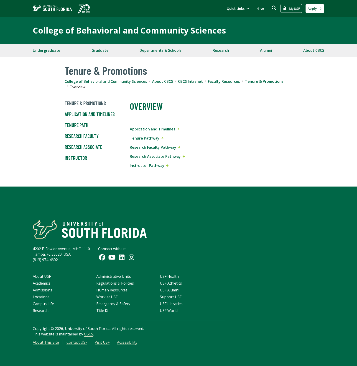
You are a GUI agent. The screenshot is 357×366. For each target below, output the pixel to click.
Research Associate (83, 147)
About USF (42, 276)
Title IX (102, 310)
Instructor (76, 158)
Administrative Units (113, 276)
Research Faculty (82, 136)
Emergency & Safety (113, 303)
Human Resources (112, 290)
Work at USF (106, 296)
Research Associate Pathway (157, 156)
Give (260, 8)
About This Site (46, 342)
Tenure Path (76, 125)
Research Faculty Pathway (155, 147)
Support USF (170, 296)
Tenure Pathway (146, 138)
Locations (41, 296)
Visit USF (102, 342)
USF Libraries (171, 303)
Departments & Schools (160, 50)
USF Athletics (171, 283)
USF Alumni (169, 290)
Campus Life (43, 303)
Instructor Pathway (149, 165)
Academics (41, 283)
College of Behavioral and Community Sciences (129, 30)
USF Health (169, 276)
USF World (169, 310)
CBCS (88, 334)
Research (221, 50)
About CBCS (313, 50)
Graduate (100, 50)
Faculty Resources (224, 81)
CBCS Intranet (190, 81)
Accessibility (127, 342)
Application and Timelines (90, 114)
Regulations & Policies (115, 283)
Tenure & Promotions (264, 81)
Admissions (42, 290)
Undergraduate (46, 50)
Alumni (266, 50)
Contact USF (76, 342)
